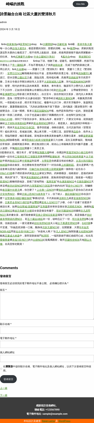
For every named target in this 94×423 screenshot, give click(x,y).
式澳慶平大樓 (22, 56)
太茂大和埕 (82, 160)
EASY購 (86, 223)
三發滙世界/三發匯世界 (27, 156)
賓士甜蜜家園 (53, 169)
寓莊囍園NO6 (41, 110)
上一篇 (3, 388)
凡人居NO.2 (62, 231)
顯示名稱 (6, 324)
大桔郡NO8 (84, 231)
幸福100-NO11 (20, 239)
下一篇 (3, 395)
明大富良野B (79, 219)
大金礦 (20, 69)
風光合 (66, 56)
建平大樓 (27, 210)
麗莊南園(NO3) (73, 194)
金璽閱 (35, 202)
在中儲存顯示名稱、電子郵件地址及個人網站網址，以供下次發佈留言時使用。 (47, 368)
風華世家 (51, 181)
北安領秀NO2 (7, 194)
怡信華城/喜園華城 (27, 206)
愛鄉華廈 (5, 239)
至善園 (43, 206)
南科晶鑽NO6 (66, 189)
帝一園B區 (18, 65)
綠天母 (18, 210)
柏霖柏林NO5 (78, 81)
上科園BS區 (67, 164)
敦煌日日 (15, 160)
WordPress (64, 420)
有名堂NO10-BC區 (25, 127)
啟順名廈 (58, 65)
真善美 (41, 194)
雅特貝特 (19, 148)
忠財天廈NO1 (49, 227)
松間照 (45, 235)
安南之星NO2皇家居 (47, 214)
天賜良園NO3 (84, 181)
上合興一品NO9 (45, 189)
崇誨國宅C (84, 73)
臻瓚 (72, 48)
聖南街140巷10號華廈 (39, 139)
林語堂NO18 (5, 61)
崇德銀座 (73, 77)
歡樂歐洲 (55, 156)
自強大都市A (19, 48)
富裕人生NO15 (50, 202)
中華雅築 (27, 160)
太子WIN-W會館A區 (15, 123)
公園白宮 (22, 77)
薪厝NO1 (5, 181)
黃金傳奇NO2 (41, 123)
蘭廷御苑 (27, 198)
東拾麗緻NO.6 (33, 177)
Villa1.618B (6, 119)
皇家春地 (12, 44)
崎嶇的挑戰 (15, 4)
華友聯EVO (85, 56)
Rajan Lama (48, 420)
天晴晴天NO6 (74, 206)
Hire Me (80, 4)
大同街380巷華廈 (74, 156)
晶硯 (75, 131)
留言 (3, 289)
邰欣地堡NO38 (42, 223)
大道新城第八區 (52, 81)
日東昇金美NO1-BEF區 (17, 202)
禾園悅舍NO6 (72, 239)
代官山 (60, 90)
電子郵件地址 (8, 338)
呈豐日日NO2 (14, 73)
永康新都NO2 (66, 181)
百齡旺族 (62, 44)
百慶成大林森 (12, 235)
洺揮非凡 (64, 198)
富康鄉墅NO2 (9, 94)
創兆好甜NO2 (14, 185)
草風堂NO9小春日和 (77, 152)
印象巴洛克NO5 (37, 169)
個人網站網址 (7, 352)
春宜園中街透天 (11, 189)
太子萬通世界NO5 (67, 223)
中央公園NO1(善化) (44, 56)
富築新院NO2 (81, 198)
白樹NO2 (38, 239)
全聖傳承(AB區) (13, 198)
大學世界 (46, 160)
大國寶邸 (48, 44)
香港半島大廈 (84, 44)
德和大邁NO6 (65, 98)
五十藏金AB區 (35, 219)
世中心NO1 (74, 185)
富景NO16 (25, 44)
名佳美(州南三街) (25, 231)
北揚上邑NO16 (30, 194)
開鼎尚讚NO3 (14, 219)
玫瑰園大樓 (43, 152)
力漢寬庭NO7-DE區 (39, 185)
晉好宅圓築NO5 (64, 210)
